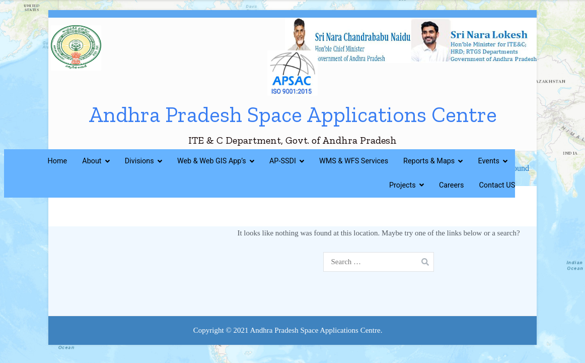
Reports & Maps (429, 161)
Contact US (497, 185)
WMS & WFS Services (353, 161)
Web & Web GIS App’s (211, 161)
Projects (402, 185)
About (91, 161)
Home (57, 161)
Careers (451, 185)
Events (488, 161)
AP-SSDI (282, 161)
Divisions (139, 161)
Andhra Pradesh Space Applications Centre (293, 114)
